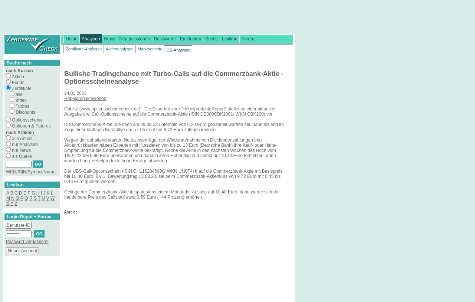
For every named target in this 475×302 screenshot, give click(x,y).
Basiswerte (165, 39)
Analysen (91, 39)
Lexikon (229, 39)
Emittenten (190, 39)
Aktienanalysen (120, 49)
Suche (211, 39)
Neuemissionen (134, 39)
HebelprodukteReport (85, 98)
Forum (248, 39)
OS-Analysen (178, 50)
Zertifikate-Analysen (84, 49)
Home (72, 39)
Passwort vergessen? (27, 241)
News (109, 39)
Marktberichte (150, 49)
